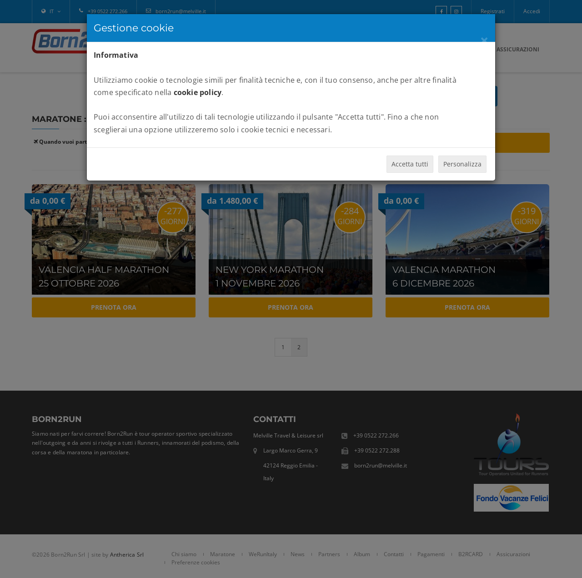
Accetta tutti (409, 164)
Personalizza (462, 164)
